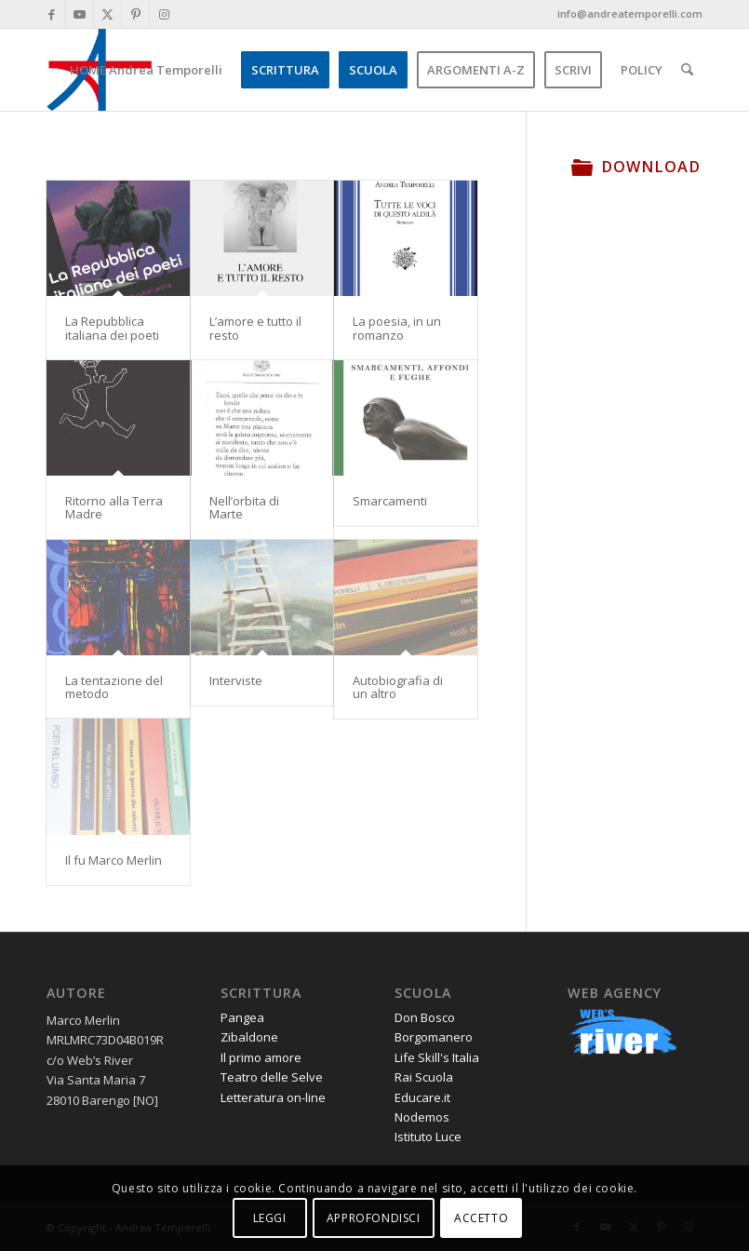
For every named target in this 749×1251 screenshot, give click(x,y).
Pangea (242, 1017)
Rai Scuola (424, 1077)
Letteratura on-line (273, 1097)
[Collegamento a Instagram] (164, 14)
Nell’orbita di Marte (244, 507)
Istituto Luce (428, 1136)
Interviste (235, 680)
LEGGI (270, 1218)
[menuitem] (146, 70)
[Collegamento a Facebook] (51, 14)
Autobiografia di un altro (398, 687)
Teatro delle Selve (272, 1077)
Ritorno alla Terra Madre (114, 507)
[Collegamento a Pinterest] (135, 14)
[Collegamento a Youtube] (79, 14)
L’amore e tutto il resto (255, 328)
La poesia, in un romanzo (397, 328)
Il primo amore (261, 1057)
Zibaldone (249, 1037)
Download (651, 166)
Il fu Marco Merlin (113, 860)
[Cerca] (687, 70)
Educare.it (422, 1097)
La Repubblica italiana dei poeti (112, 328)
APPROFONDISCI (374, 1218)
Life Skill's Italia (437, 1057)
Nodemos (422, 1117)
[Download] (582, 167)
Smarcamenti (390, 500)
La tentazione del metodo (114, 687)
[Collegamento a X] (107, 14)
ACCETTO (481, 1218)
